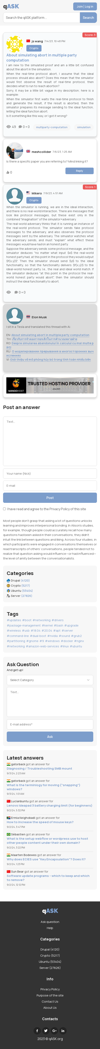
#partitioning (16, 641)
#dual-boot (38, 636)
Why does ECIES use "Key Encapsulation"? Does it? (46, 859)
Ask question (50, 922)
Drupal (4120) (50, 949)
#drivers (58, 620)
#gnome (32, 641)
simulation (84, 127)
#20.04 (47, 630)
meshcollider (41, 152)
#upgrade (71, 625)
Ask (50, 736)
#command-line (18, 636)
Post (50, 497)
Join (80, 6)
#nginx (79, 641)
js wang (37, 41)
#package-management (24, 625)
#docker (67, 641)
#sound (64, 636)
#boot (26, 620)
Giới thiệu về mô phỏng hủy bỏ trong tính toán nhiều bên (50, 359)
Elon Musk (39, 317)
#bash (58, 625)
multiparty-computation (51, 127)
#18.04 (35, 630)
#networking (42, 620)
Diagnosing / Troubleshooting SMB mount (39, 769)
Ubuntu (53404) (50, 961)
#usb (26, 630)
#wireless (14, 630)
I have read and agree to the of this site (44, 509)
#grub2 (76, 636)
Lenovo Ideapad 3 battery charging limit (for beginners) (49, 806)
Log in (89, 6)
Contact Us (50, 1001)
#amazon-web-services (42, 646)
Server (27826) (50, 968)
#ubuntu (76, 646)
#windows (52, 641)
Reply (79, 171)
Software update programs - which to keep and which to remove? (48, 878)
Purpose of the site (50, 995)
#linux (64, 646)
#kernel (47, 625)
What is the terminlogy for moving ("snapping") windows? (43, 787)
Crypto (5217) (50, 955)
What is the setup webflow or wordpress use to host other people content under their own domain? (47, 841)
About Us (50, 1007)
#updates (14, 620)
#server (67, 630)
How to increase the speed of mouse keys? (40, 822)
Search (88, 17)
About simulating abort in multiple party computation (50, 335)
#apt (57, 630)
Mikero (37, 193)
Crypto (33, 48)
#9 (41, 641)
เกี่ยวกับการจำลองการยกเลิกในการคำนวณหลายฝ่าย (44, 339)
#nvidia (52, 636)
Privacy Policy (59, 509)
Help (50, 928)
